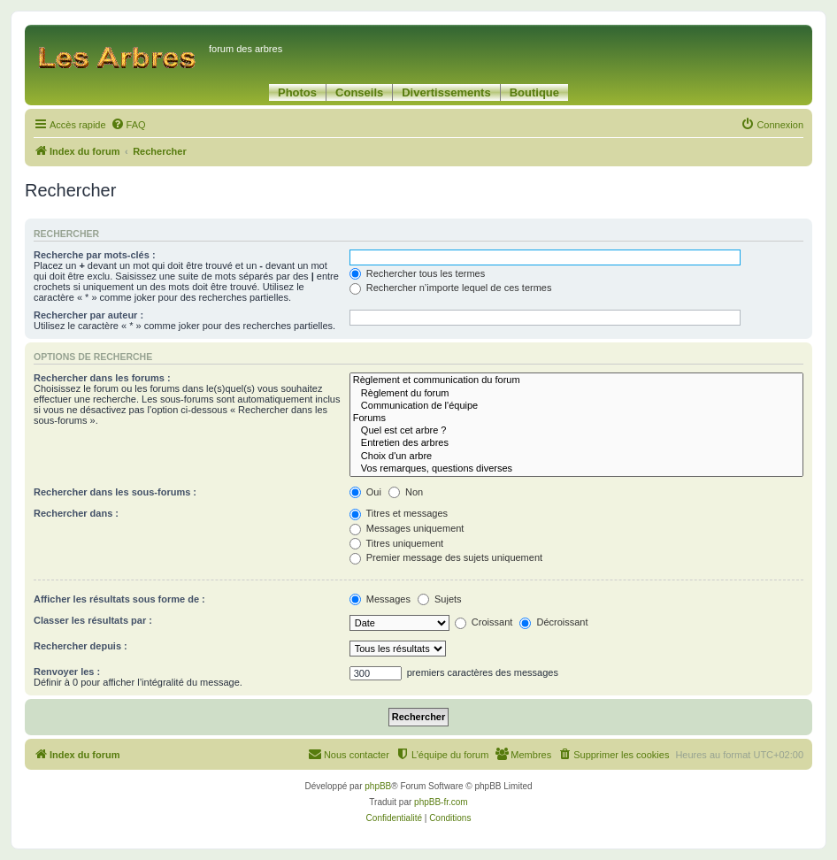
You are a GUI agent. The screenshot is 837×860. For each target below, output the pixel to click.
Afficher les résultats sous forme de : (119, 599)
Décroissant (553, 622)
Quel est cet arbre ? (576, 431)
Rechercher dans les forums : (102, 377)
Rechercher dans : (76, 513)
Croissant (484, 622)
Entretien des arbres (576, 443)
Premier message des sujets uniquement (445, 557)
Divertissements (446, 92)
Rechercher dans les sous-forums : (115, 492)
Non (405, 492)
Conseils (359, 92)
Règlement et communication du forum (576, 380)
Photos (297, 92)
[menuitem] (128, 124)
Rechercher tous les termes (417, 273)
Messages (380, 599)
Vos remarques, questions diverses (576, 469)
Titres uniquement (396, 543)
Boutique (534, 92)
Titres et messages (398, 513)
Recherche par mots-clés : (95, 255)
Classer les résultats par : (93, 620)
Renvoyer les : (67, 671)
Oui (365, 492)
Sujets (440, 599)
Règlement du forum (576, 394)
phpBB (378, 786)
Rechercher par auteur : (88, 315)
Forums (576, 418)
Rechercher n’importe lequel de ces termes (450, 287)
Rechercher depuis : (80, 646)
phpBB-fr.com (441, 802)
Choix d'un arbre (576, 456)
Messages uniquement (407, 528)
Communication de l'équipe (576, 406)
